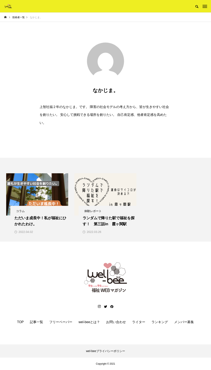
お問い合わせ (116, 322)
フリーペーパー (60, 322)
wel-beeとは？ (89, 322)
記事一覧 (36, 322)
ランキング (159, 322)
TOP (20, 322)
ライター (138, 322)
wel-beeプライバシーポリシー (105, 351)
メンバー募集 (184, 322)
